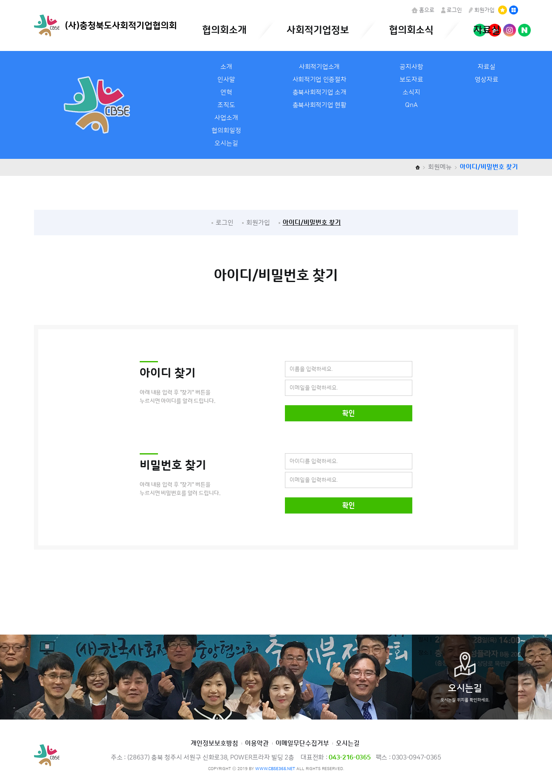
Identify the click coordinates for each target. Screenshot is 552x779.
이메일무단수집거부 (302, 743)
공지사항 (411, 67)
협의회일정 (226, 130)
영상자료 (486, 79)
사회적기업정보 (318, 30)
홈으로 (422, 10)
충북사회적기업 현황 (319, 105)
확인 (348, 413)
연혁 (226, 92)
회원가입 (482, 10)
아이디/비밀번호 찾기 (312, 222)
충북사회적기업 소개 (319, 92)
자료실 (486, 30)
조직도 (226, 105)
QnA (411, 105)
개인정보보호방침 (214, 743)
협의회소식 (411, 30)
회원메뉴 (440, 167)
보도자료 (411, 79)
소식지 (411, 92)
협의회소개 (224, 30)
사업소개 (226, 117)
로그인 (451, 10)
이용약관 (257, 743)
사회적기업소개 (319, 67)
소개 (226, 67)
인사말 (226, 79)
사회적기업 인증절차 (319, 79)
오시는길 (226, 143)
